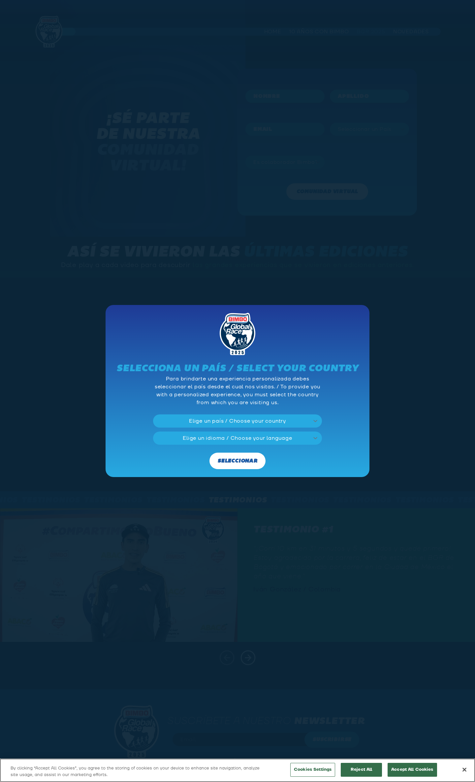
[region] (237, 770)
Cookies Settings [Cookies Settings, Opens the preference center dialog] (313, 769)
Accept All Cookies (412, 769)
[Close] (464, 769)
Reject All (361, 769)
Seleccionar (237, 461)
